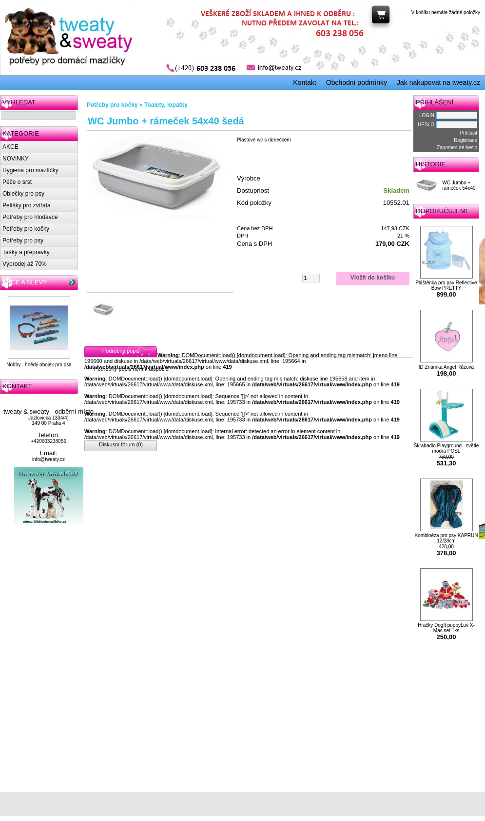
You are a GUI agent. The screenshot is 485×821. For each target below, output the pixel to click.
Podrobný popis (120, 351)
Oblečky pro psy (23, 193)
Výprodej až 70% (24, 263)
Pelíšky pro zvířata (26, 205)
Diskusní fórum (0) (121, 444)
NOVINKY (15, 158)
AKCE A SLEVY (24, 282)
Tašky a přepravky (26, 252)
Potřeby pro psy (22, 240)
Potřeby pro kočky (25, 228)
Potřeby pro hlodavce (30, 217)
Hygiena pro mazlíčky (30, 170)
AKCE (10, 146)
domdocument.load (261, 355)
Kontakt (304, 82)
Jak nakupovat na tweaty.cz (438, 82)
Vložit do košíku (372, 277)
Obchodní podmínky (356, 82)
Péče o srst (17, 182)
